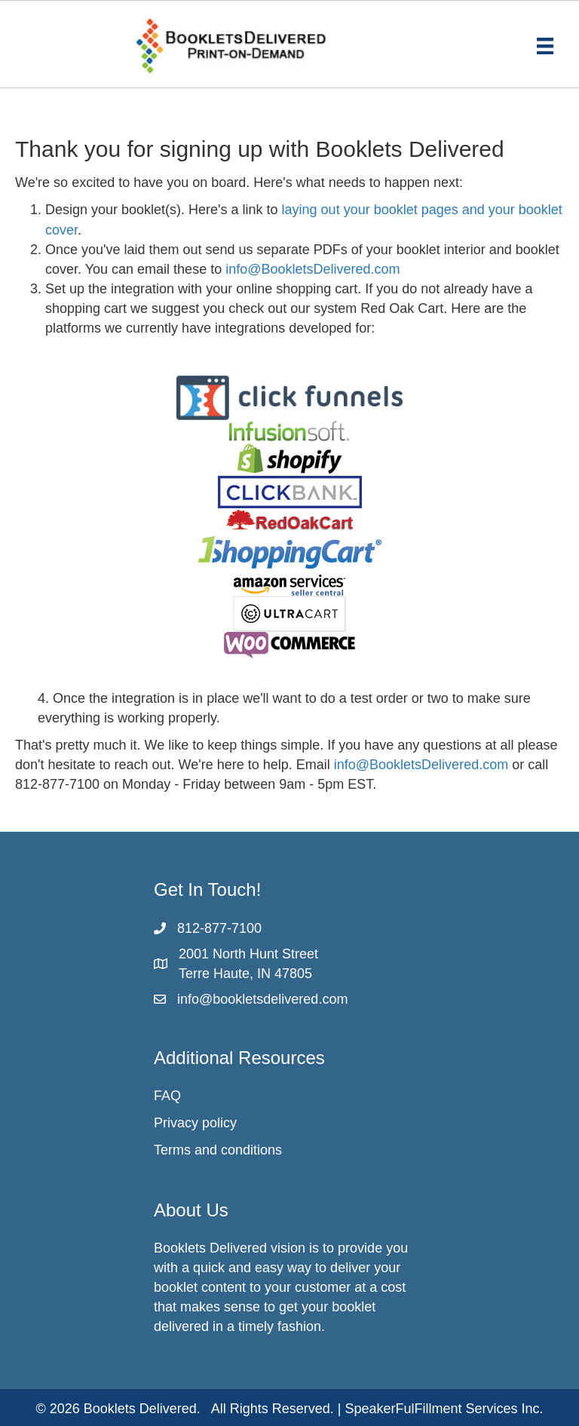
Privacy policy (195, 1122)
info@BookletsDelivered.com (312, 269)
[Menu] (545, 46)
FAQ (167, 1095)
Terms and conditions (218, 1150)
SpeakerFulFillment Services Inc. (444, 1408)
